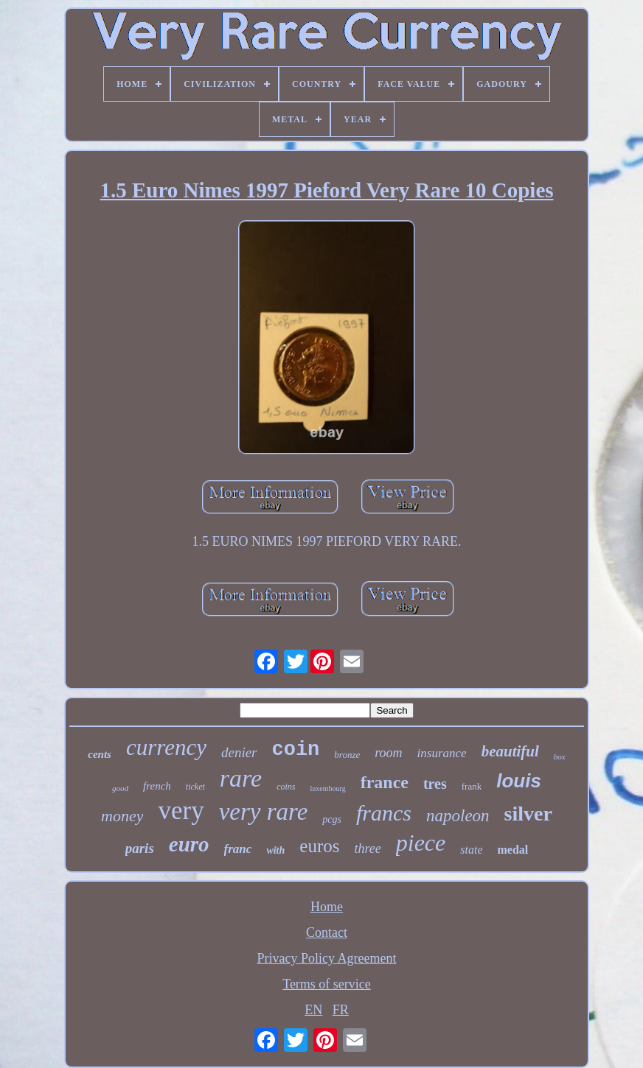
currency (166, 747)
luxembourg (327, 788)
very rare (263, 811)
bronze (347, 754)
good (120, 788)
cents (99, 754)
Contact (326, 932)
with (275, 850)
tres (435, 784)
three (367, 848)
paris (139, 848)
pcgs (331, 819)
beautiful (510, 751)
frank (472, 786)
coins (286, 786)
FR (341, 1009)
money (122, 816)
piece (421, 842)
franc (238, 849)
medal (512, 849)
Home (326, 906)
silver (528, 813)
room (388, 752)
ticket (195, 786)
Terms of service (326, 984)
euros (319, 846)
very (181, 810)
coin (296, 750)
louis (518, 781)
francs (383, 813)
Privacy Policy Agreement (327, 958)
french (157, 786)
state (471, 849)
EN (313, 1009)
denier (239, 752)
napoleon (458, 816)
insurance (442, 753)
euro (189, 844)
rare (241, 778)
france (385, 782)
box (560, 756)
